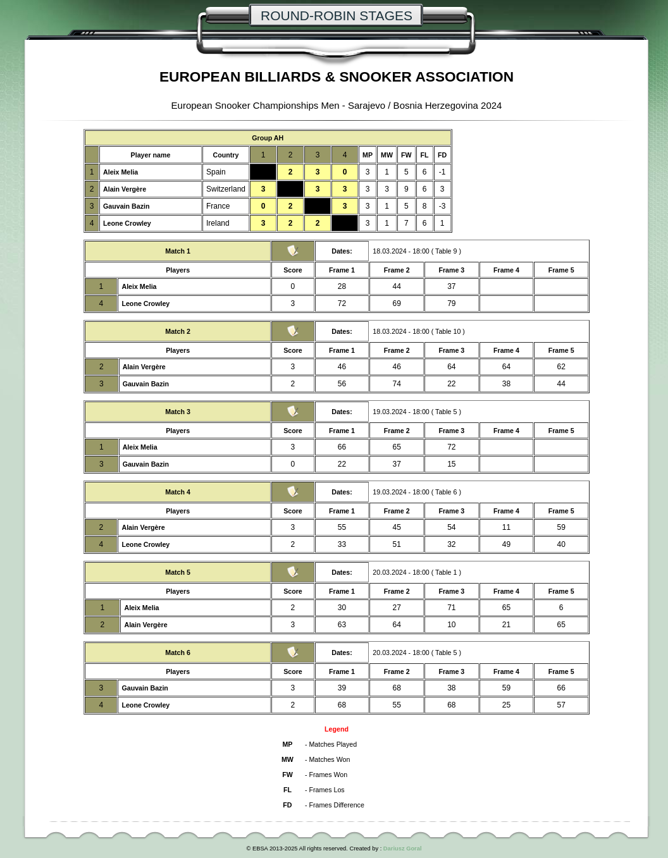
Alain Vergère (124, 189)
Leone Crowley (127, 223)
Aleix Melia (120, 172)
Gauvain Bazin (126, 206)
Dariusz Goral (402, 848)
